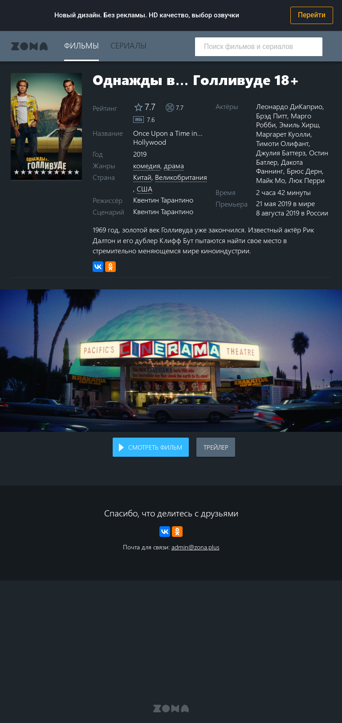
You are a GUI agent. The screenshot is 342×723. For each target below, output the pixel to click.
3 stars (30, 172)
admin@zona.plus (195, 547)
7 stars (56, 172)
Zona (29, 46)
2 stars (23, 172)
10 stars (76, 172)
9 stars (70, 172)
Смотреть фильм (155, 447)
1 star (16, 172)
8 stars (63, 172)
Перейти (312, 15)
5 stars (43, 172)
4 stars (36, 172)
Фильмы (81, 45)
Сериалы (128, 45)
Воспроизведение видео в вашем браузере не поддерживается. (171, 360)
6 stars (50, 172)
